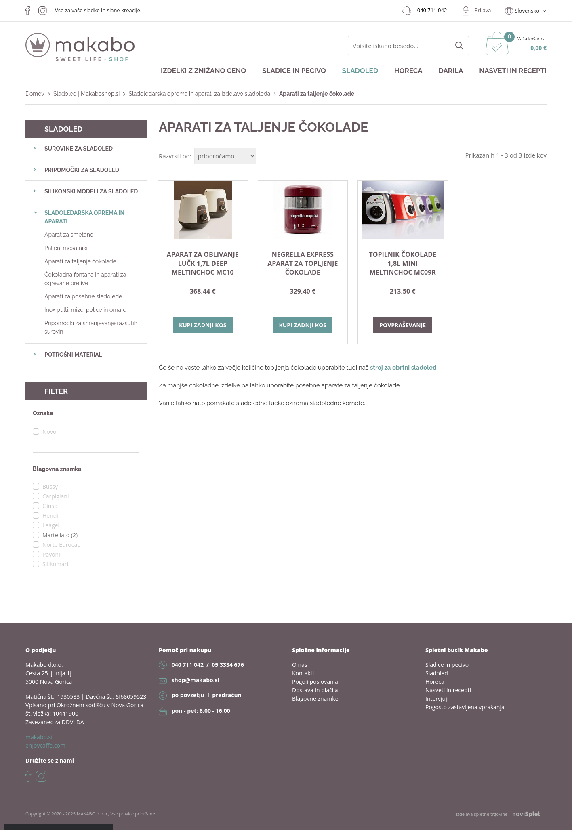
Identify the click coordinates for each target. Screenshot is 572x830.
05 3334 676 (228, 664)
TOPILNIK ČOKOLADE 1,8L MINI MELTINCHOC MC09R (402, 263)
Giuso (49, 506)
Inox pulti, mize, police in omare (85, 310)
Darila (451, 71)
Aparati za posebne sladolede (83, 296)
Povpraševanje (402, 325)
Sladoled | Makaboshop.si (86, 93)
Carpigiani (55, 496)
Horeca (408, 71)
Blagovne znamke (315, 698)
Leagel (50, 525)
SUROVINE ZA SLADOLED (78, 148)
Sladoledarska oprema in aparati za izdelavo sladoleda (199, 93)
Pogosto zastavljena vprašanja (465, 707)
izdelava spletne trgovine (498, 814)
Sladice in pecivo (294, 71)
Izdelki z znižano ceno (203, 71)
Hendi (50, 515)
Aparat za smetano (68, 234)
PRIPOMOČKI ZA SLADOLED (81, 170)
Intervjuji (436, 698)
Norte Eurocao (61, 544)
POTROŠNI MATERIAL (73, 354)
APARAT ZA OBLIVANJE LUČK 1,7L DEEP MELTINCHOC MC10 (203, 263)
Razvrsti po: (175, 156)
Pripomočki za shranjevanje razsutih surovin (90, 327)
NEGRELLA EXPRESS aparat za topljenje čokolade (302, 263)
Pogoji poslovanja (315, 681)
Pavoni (51, 554)
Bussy (50, 486)
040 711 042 (188, 664)
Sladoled (360, 71)
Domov (34, 93)
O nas (299, 664)
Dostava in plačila (315, 690)
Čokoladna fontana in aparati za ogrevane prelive (85, 278)
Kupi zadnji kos (203, 325)
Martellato (60, 535)
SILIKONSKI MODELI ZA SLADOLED (91, 191)
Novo (49, 431)
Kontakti (303, 673)
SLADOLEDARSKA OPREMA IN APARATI (84, 217)
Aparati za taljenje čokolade (80, 261)
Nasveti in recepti (513, 71)
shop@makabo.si (195, 680)
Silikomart (55, 564)
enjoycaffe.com (45, 745)
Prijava (483, 10)
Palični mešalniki (66, 248)
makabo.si (39, 737)
